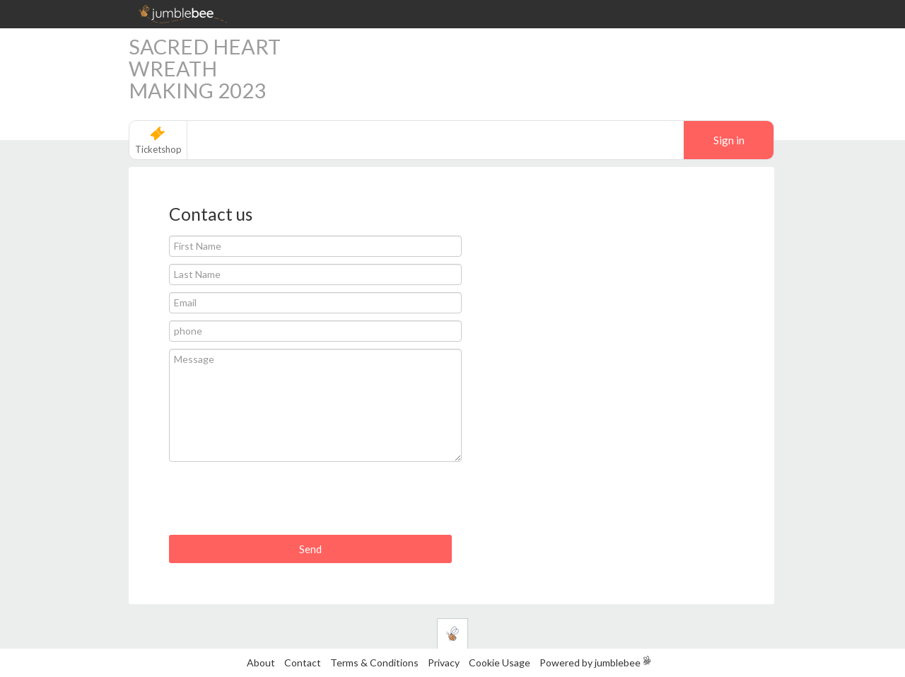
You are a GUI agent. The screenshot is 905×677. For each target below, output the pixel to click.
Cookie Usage (499, 662)
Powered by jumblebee (590, 662)
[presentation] (276, 503)
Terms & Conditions (375, 662)
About (261, 662)
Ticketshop (158, 149)
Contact (302, 662)
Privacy (444, 662)
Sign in (729, 140)
